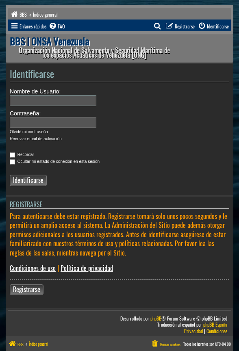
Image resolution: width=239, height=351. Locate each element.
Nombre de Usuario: (35, 91)
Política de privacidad (87, 268)
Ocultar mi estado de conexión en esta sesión (55, 161)
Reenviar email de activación (36, 138)
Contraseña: (25, 113)
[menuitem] (56, 26)
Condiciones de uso (33, 268)
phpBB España (215, 325)
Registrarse (26, 289)
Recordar (22, 154)
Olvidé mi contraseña (29, 132)
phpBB (155, 319)
